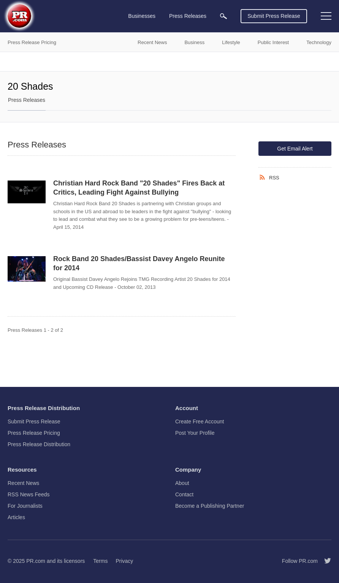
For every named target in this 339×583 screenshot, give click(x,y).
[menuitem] (223, 16)
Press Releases (26, 100)
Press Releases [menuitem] (187, 16)
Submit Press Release (273, 16)
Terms (100, 561)
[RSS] (263, 177)
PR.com (35, 561)
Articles (16, 517)
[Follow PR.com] (324, 561)
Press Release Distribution (39, 444)
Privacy (124, 561)
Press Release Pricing (34, 433)
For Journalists (25, 506)
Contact (184, 494)
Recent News (23, 483)
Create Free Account (199, 421)
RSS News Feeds (28, 494)
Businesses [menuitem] (141, 16)
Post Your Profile (195, 433)
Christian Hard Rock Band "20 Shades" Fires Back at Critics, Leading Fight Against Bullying (139, 187)
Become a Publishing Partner (209, 506)
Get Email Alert (294, 149)
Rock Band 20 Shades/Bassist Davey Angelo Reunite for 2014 (139, 263)
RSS (274, 177)
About (182, 483)
